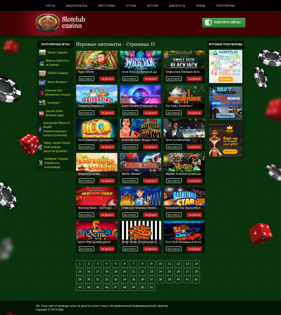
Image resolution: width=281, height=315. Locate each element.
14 (196, 263)
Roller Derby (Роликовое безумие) (140, 242)
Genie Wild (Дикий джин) (94, 242)
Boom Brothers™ (53, 82)
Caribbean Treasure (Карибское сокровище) (53, 163)
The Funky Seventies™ (179, 106)
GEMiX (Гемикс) (53, 73)
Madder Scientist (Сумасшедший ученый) (184, 174)
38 (160, 279)
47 (115, 287)
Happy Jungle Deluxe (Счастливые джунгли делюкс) (54, 147)
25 (169, 271)
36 (142, 279)
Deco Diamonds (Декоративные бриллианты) (97, 140)
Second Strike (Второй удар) (51, 113)
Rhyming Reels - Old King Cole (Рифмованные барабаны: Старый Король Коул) (97, 208)
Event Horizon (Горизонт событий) (140, 106)
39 (169, 279)
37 (151, 279)
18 (106, 271)
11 (169, 263)
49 (133, 287)
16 (88, 271)
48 (124, 287)
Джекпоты (177, 5)
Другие (152, 5)
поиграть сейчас (223, 23)
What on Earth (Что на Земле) (54, 63)
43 (79, 287)
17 (97, 271)
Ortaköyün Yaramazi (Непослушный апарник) (140, 208)
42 (196, 279)
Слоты (51, 5)
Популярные (225, 5)
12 (178, 263)
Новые (201, 5)
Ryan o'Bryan (86, 72)
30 (88, 279)
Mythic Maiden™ (132, 174)
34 (124, 279)
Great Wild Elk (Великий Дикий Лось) (140, 72)
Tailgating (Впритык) (91, 106)
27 (187, 271)
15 (79, 271)
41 (187, 279)
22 (142, 271)
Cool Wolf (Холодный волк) (183, 242)
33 (115, 279)
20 (124, 271)
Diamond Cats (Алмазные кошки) (54, 92)
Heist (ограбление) (177, 140)
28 (196, 271)
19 (115, 271)
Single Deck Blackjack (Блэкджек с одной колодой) (184, 72)
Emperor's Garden (89, 174)
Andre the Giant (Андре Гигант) (140, 140)
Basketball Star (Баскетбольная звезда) (184, 208)
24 (160, 271)
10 (160, 263)
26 (178, 271)
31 (97, 279)
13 (187, 263)
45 (97, 287)
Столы (131, 5)
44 (88, 287)
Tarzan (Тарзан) (53, 52)
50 (142, 287)
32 (106, 279)
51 (151, 287)
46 (106, 287)
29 (79, 279)
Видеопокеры (76, 5)
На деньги (107, 79)
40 (178, 279)
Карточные (107, 5)
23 (151, 271)
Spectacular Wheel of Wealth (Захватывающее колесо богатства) (54, 129)
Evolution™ (50, 103)
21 (133, 271)
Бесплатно (86, 79)
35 (133, 279)
